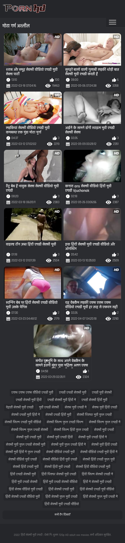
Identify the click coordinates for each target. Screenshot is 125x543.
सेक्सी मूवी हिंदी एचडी (104, 444)
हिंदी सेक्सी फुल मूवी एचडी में (100, 496)
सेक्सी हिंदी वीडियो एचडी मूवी (93, 467)
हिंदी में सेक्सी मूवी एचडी (97, 482)
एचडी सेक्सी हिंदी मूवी (94, 400)
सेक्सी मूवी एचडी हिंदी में (92, 437)
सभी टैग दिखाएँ (62, 515)
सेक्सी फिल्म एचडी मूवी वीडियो (23, 422)
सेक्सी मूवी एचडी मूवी (28, 437)
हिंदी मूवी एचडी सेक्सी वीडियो (60, 482)
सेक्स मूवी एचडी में (75, 407)
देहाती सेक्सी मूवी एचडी (19, 407)
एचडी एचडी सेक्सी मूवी (72, 392)
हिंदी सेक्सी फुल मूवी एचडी (61, 496)
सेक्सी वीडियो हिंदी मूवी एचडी (60, 459)
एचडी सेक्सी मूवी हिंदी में (61, 400)
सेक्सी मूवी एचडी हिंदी (60, 437)
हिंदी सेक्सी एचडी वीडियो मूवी (22, 496)
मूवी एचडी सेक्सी (49, 407)
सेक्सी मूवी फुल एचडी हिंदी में (68, 444)
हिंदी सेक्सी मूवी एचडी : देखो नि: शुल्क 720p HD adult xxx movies (55, 535)
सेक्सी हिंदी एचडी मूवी (26, 467)
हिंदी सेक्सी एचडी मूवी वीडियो (97, 489)
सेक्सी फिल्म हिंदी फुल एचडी (71, 429)
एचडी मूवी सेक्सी (102, 392)
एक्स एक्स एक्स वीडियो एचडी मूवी (32, 392)
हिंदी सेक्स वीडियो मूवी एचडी (25, 489)
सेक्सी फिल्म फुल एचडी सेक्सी (29, 429)
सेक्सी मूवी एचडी (104, 429)
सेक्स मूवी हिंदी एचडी (104, 407)
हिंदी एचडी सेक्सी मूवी (23, 474)
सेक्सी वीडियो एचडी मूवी (60, 452)
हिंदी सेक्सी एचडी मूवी (61, 489)
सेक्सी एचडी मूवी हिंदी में (25, 414)
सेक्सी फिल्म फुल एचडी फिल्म (65, 422)
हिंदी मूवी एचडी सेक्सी (24, 482)
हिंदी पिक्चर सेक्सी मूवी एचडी (59, 474)
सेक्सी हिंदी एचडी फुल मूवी (99, 459)
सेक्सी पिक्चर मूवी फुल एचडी (94, 414)
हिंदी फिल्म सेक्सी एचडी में (97, 474)
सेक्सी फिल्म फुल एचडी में (104, 422)
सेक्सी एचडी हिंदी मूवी (58, 414)
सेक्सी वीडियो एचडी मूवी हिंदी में (98, 452)
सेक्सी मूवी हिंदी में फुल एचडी (23, 452)
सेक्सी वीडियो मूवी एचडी (22, 459)
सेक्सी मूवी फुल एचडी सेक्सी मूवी (25, 444)
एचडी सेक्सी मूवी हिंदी (29, 400)
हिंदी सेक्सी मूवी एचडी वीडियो (61, 504)
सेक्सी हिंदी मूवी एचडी (57, 467)
